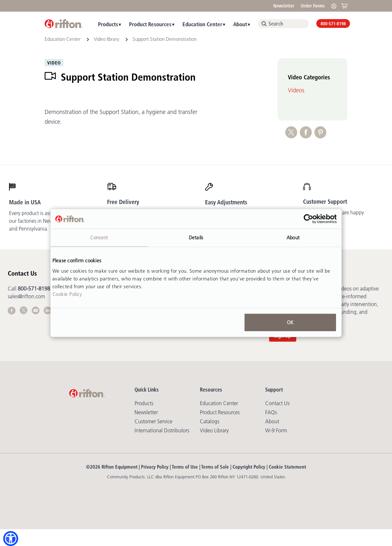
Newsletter (283, 6)
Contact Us (277, 403)
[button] (10, 538)
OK (290, 322)
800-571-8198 (333, 24)
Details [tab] (196, 237)
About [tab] (293, 237)
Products (108, 24)
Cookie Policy (67, 294)
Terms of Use (185, 467)
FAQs (271, 412)
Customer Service (153, 421)
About (240, 24)
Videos (296, 90)
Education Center (202, 24)
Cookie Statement (287, 467)
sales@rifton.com (26, 296)
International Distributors (162, 430)
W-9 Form (276, 430)
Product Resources (150, 24)
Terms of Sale (215, 467)
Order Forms (313, 6)
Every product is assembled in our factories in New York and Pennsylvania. (41, 221)
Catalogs (209, 421)
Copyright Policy (249, 467)
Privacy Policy (155, 467)
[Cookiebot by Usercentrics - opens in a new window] (308, 219)
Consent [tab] (99, 237)
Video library (107, 39)
